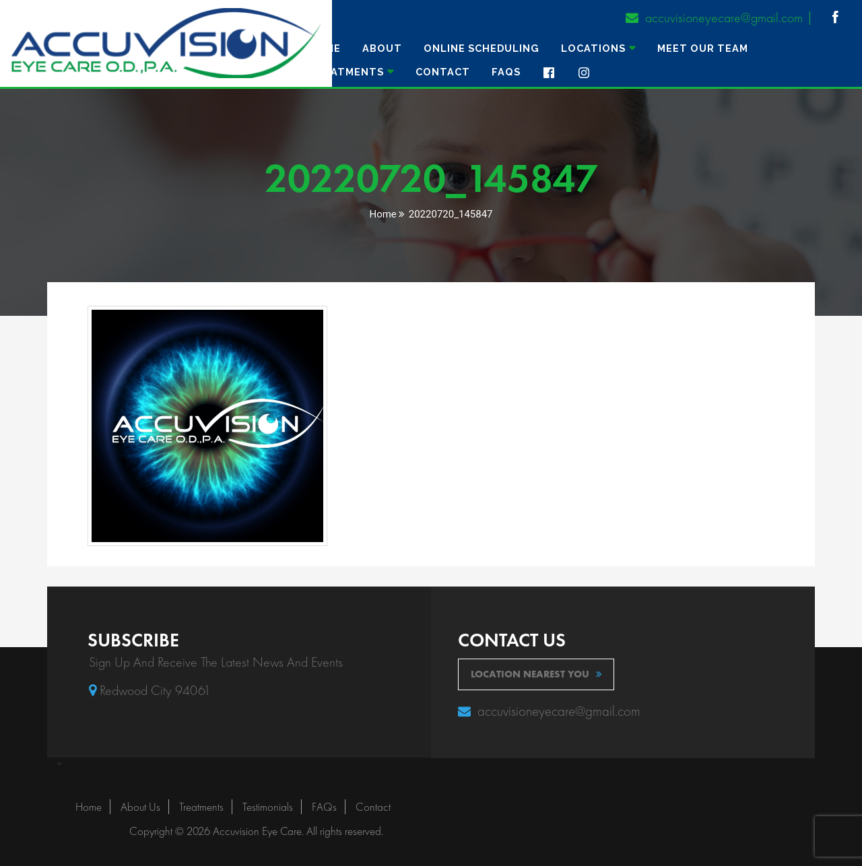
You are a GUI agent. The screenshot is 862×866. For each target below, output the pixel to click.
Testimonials (267, 806)
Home (324, 48)
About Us (140, 806)
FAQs (506, 71)
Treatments (201, 806)
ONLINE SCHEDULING (481, 48)
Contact (443, 71)
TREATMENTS (346, 71)
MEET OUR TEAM (702, 48)
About (382, 48)
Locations (593, 48)
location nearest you (536, 674)
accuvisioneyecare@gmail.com (714, 17)
